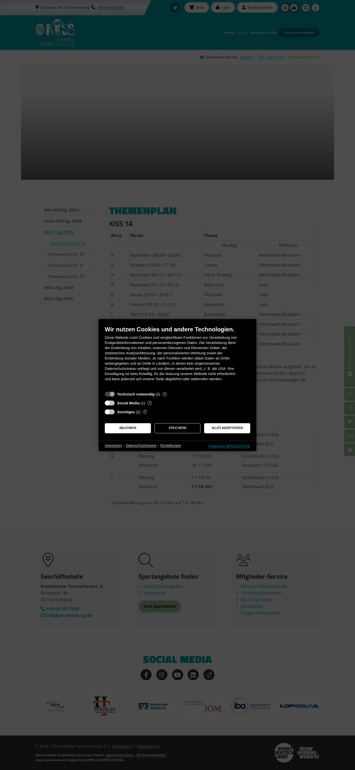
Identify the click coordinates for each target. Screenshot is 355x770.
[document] (177, 357)
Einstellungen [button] (170, 446)
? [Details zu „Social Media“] (149, 403)
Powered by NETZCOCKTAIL (229, 446)
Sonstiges (126, 412)
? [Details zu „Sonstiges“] (145, 412)
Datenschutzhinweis (141, 446)
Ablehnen (127, 428)
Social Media (128, 403)
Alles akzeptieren (227, 428)
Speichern (177, 428)
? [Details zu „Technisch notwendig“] (164, 394)
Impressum (113, 446)
